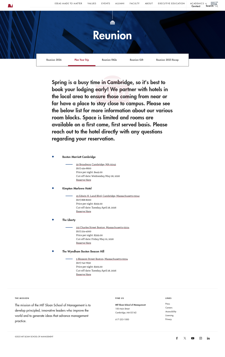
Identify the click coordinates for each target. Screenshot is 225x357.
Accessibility (170, 318)
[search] (212, 12)
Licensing (169, 322)
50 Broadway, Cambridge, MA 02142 (96, 171)
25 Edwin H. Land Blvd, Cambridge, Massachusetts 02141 (108, 203)
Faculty (135, 3)
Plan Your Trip (82, 66)
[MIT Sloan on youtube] (192, 347)
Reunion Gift (136, 66)
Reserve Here (83, 187)
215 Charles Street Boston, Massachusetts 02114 (102, 234)
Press (167, 310)
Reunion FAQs (109, 66)
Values (92, 3)
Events (105, 3)
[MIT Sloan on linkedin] (208, 346)
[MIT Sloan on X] (184, 346)
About (149, 3)
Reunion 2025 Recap (167, 66)
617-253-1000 (122, 326)
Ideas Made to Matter (68, 3)
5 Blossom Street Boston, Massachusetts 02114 (102, 266)
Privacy (168, 326)
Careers (168, 314)
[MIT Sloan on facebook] (177, 346)
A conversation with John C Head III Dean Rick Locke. (116, 12)
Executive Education (171, 3)
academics (197, 3)
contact (196, 13)
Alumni (119, 3)
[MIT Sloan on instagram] (200, 346)
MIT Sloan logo (9, 17)
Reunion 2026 (54, 66)
